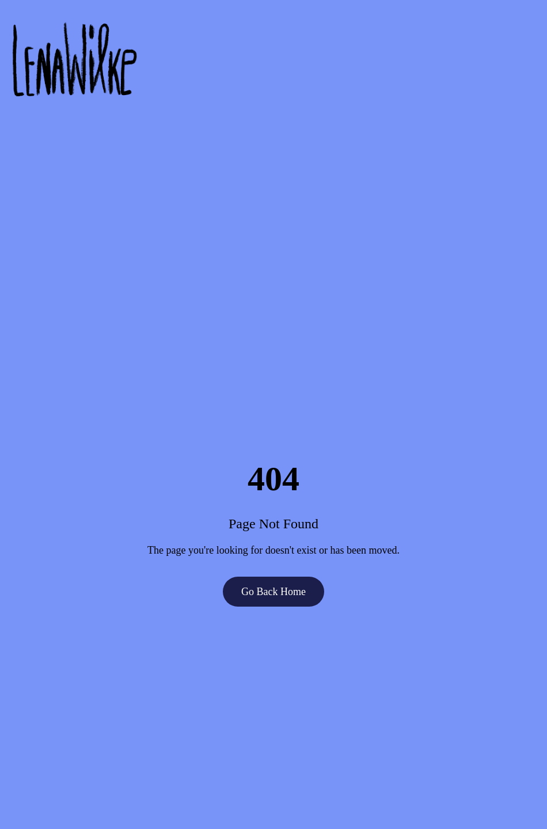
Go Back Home (273, 591)
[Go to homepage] (273, 59)
